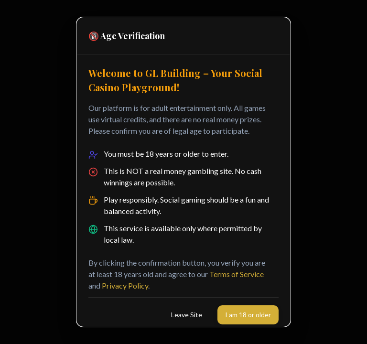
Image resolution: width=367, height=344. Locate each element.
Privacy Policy (125, 285)
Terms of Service (236, 274)
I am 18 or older (248, 315)
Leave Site (186, 315)
